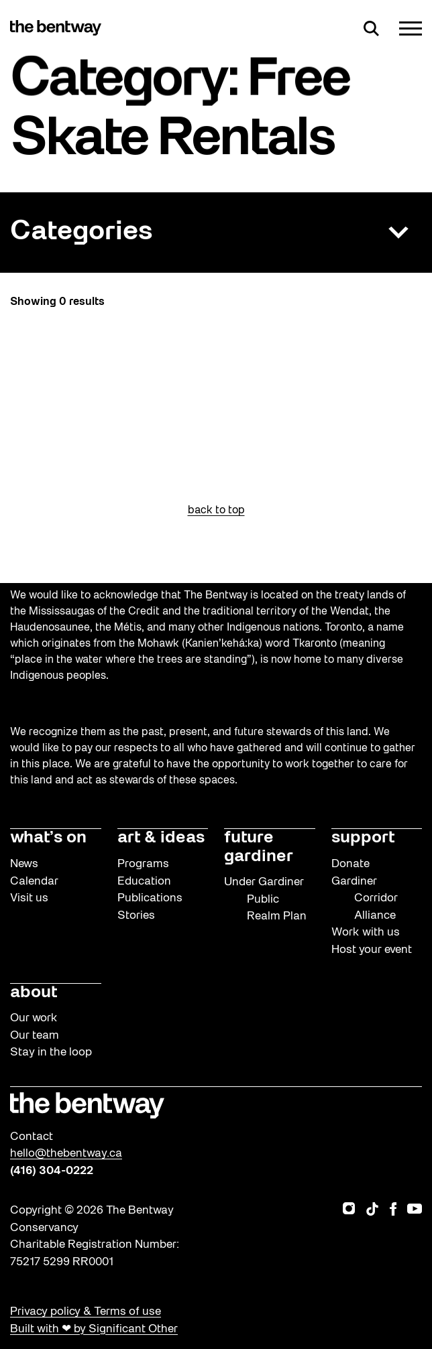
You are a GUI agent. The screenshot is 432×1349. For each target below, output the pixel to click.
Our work (34, 1018)
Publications (149, 898)
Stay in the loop (51, 1052)
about (33, 993)
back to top (216, 510)
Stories (136, 916)
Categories (81, 232)
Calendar (34, 882)
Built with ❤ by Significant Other (94, 1329)
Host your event (371, 950)
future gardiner (258, 847)
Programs (143, 864)
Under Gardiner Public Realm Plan (265, 899)
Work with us (365, 932)
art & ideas (161, 838)
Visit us (29, 898)
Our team (34, 1036)
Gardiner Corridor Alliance (364, 899)
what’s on (48, 838)
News (24, 864)
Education (144, 882)
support (362, 838)
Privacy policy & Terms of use (85, 1312)
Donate (350, 864)
